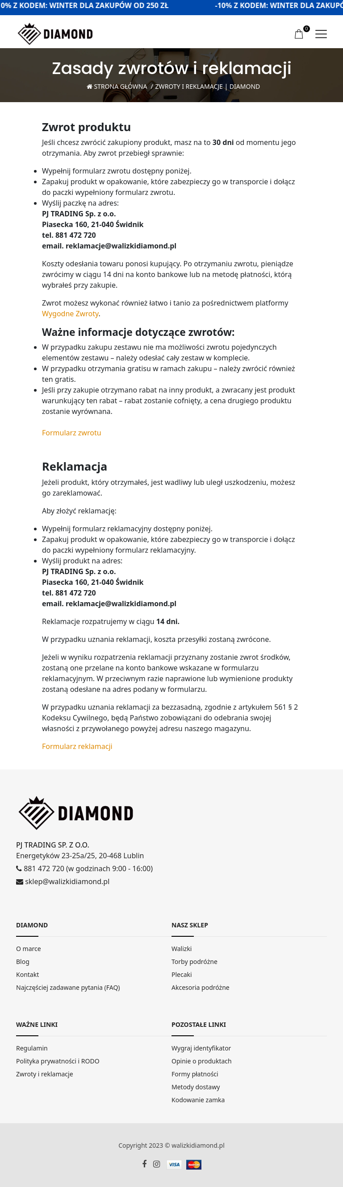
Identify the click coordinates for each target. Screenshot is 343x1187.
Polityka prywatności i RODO (58, 1061)
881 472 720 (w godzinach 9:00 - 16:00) (84, 868)
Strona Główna (117, 86)
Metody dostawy (196, 1087)
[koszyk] (299, 34)
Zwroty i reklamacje (44, 1074)
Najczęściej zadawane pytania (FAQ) (68, 987)
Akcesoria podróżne (201, 987)
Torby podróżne (195, 961)
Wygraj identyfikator (201, 1048)
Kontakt (27, 974)
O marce (28, 948)
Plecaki (182, 974)
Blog (22, 961)
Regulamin (32, 1048)
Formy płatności (195, 1074)
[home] (55, 33)
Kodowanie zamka (198, 1100)
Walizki (182, 948)
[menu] (321, 34)
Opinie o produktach (202, 1061)
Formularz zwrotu (71, 433)
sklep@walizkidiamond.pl (62, 881)
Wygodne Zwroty (70, 313)
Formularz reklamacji (77, 746)
